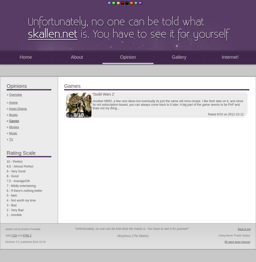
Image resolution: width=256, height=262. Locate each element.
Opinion (128, 57)
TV (11, 139)
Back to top (244, 229)
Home (26, 57)
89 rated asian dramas (237, 242)
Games (14, 121)
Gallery (179, 57)
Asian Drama (18, 109)
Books (13, 115)
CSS (14, 235)
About (77, 57)
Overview (15, 95)
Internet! (230, 57)
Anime (13, 102)
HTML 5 (26, 235)
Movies (14, 127)
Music (13, 133)
